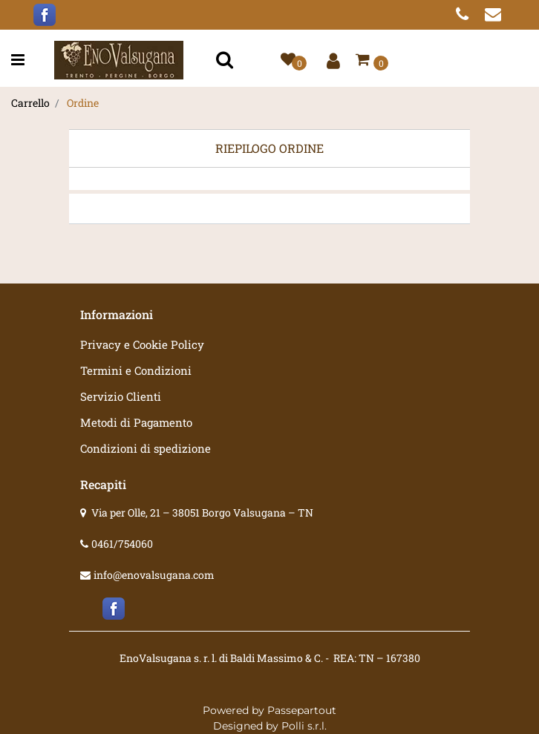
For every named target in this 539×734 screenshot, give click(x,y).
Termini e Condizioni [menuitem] (136, 370)
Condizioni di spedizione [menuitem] (145, 448)
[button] (226, 60)
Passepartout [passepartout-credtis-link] (301, 710)
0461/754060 (122, 544)
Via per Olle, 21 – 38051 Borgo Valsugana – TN (202, 512)
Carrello (30, 103)
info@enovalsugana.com (154, 575)
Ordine (83, 103)
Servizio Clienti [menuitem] (120, 396)
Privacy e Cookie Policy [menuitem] (142, 344)
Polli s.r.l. (304, 726)
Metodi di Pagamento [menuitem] (136, 422)
